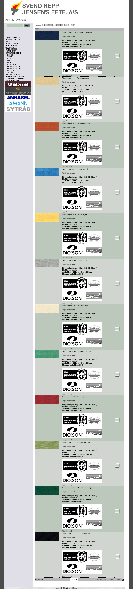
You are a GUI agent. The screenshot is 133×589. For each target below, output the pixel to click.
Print (118, 579)
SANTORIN (11, 65)
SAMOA (10, 59)
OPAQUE (10, 71)
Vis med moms (102, 579)
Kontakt (21, 19)
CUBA (9, 57)
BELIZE (10, 55)
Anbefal (112, 579)
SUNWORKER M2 (14, 69)
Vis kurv (9, 569)
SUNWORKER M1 (14, 67)
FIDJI (9, 63)
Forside (9, 19)
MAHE (9, 61)
